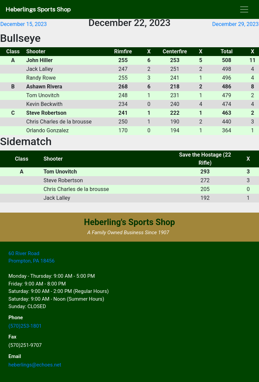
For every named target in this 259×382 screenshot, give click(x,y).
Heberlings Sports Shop (37, 9)
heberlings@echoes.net (34, 365)
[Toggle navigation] (244, 9)
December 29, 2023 (235, 24)
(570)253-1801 (25, 326)
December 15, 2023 (23, 24)
